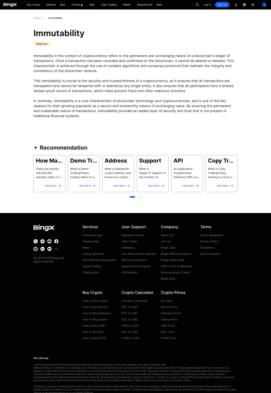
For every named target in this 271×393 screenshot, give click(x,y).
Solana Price (169, 319)
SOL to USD (129, 319)
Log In (207, 4)
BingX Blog (168, 278)
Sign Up (222, 4)
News (86, 247)
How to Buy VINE (93, 325)
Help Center (129, 241)
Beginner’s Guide (132, 235)
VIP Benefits (129, 272)
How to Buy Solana (95, 319)
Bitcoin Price (169, 307)
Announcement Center (175, 272)
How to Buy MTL (93, 332)
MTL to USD (130, 332)
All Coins (166, 300)
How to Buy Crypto (95, 300)
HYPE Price (168, 338)
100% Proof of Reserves (176, 266)
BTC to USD (130, 307)
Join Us (166, 241)
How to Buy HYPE (94, 338)
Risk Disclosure (210, 253)
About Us (167, 235)
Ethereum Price (171, 313)
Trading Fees (90, 241)
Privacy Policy (209, 241)
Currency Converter (135, 300)
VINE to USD (130, 325)
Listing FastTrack (93, 253)
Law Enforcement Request (139, 253)
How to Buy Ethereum (96, 313)
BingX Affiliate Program (176, 253)
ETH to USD (130, 313)
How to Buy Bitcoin (95, 307)
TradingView (90, 272)
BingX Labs (168, 247)
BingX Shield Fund (172, 260)
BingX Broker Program (136, 266)
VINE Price (168, 325)
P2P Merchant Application (99, 260)
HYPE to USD (130, 338)
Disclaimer (207, 247)
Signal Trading (91, 266)
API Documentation (134, 260)
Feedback (128, 247)
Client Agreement (211, 235)
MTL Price (167, 332)
